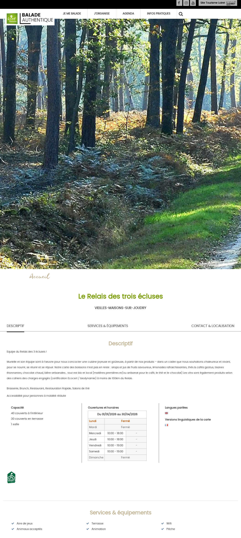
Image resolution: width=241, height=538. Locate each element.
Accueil (40, 277)
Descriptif (15, 326)
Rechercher (180, 14)
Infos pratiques (158, 13)
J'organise (102, 13)
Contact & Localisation (212, 326)
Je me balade (72, 13)
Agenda (128, 13)
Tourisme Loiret (212, 3)
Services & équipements (108, 326)
